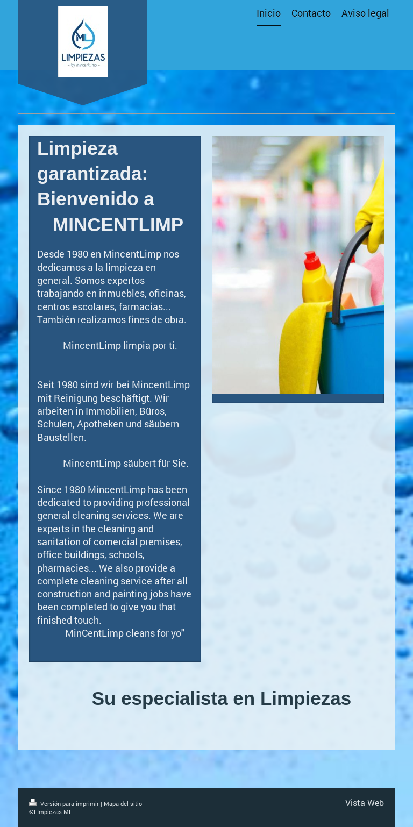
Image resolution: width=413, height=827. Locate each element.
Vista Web (364, 802)
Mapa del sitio (123, 804)
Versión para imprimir (65, 804)
